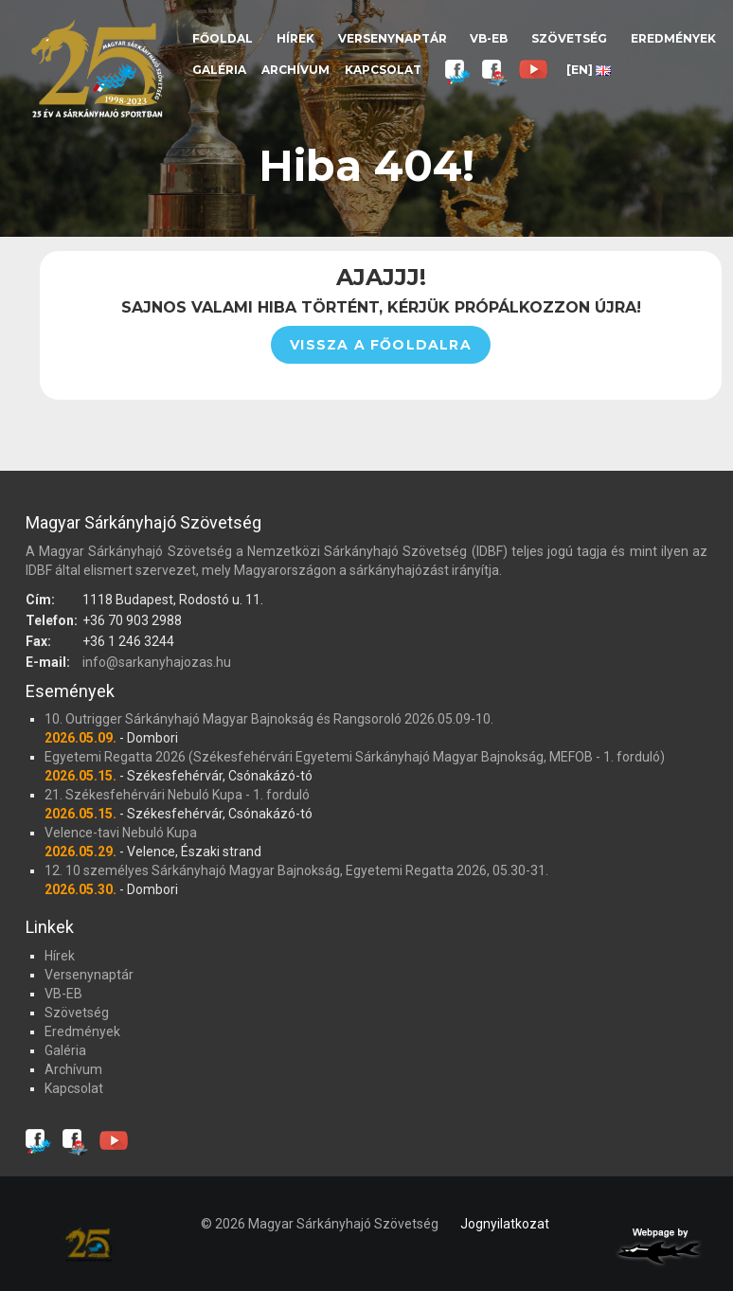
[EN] (588, 70)
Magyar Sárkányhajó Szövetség (97, 68)
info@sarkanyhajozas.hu (156, 662)
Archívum (295, 70)
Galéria (219, 70)
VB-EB (489, 38)
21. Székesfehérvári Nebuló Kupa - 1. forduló (177, 794)
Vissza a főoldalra (381, 344)
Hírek (295, 38)
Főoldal (222, 38)
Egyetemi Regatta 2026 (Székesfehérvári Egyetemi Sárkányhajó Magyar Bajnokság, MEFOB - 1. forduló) (355, 756)
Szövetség (569, 38)
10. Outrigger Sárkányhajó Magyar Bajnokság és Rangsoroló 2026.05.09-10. (269, 718)
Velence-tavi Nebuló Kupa (121, 832)
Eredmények (673, 38)
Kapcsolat (383, 70)
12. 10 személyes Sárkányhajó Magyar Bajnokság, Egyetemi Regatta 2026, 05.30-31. (296, 870)
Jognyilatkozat (504, 1223)
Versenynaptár (392, 38)
